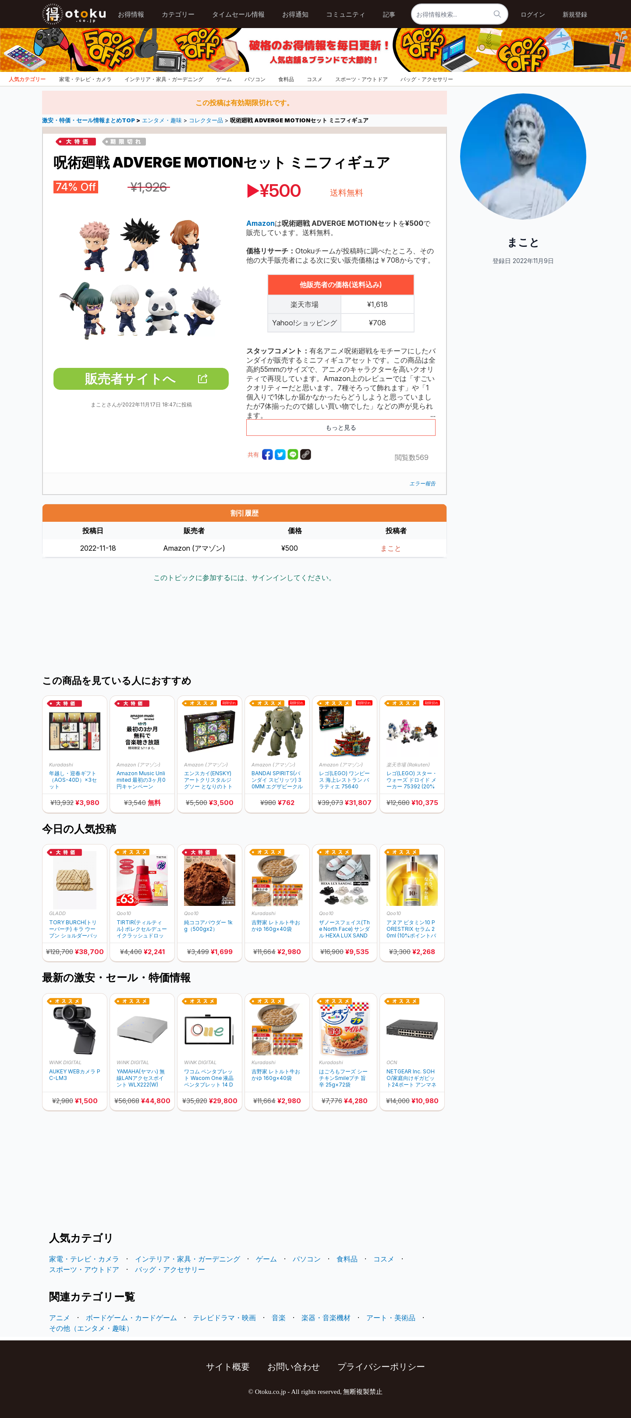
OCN (391, 1062)
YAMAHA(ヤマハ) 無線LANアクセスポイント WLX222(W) (141, 1078)
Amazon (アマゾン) (138, 765)
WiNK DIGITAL (65, 1062)
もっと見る (341, 427)
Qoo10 (124, 913)
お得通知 (295, 14)
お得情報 (131, 14)
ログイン (533, 14)
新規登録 (575, 14)
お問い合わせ (293, 1367)
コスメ (315, 79)
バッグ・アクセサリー (427, 79)
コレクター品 (206, 120)
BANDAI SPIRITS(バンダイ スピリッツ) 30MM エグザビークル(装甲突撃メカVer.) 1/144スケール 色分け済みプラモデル (277, 780)
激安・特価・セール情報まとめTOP (89, 120)
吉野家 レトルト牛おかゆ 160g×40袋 (276, 925)
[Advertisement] (244, 630)
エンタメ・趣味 (162, 120)
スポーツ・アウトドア (361, 79)
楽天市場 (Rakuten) (408, 765)
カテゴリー (178, 14)
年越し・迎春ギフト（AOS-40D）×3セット (73, 780)
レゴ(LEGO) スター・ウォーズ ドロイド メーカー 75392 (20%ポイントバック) (411, 780)
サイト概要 (228, 1367)
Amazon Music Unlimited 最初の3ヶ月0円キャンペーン (141, 780)
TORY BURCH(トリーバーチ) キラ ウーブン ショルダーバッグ (73, 929)
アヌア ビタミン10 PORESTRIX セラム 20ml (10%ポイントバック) (411, 929)
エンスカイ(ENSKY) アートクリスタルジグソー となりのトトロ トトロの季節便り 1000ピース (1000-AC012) (209, 780)
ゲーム (224, 79)
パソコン (255, 79)
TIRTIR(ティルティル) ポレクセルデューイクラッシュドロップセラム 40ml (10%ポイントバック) (142, 929)
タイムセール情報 (238, 14)
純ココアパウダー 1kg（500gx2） (208, 925)
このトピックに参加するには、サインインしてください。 (244, 577)
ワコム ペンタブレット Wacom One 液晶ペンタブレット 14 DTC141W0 (209, 1078)
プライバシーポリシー (381, 1367)
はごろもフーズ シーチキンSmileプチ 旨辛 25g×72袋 (343, 1078)
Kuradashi (61, 765)
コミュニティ (345, 14)
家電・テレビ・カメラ (85, 79)
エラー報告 (422, 483)
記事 (389, 14)
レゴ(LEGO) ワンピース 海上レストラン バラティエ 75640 (344, 780)
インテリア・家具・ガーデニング (163, 79)
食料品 (286, 79)
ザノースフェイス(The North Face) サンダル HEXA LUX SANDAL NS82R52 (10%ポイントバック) (344, 929)
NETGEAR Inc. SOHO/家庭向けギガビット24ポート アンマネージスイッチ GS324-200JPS (411, 1078)
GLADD (57, 913)
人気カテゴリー (27, 79)
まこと (390, 548)
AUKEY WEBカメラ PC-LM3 (74, 1074)
